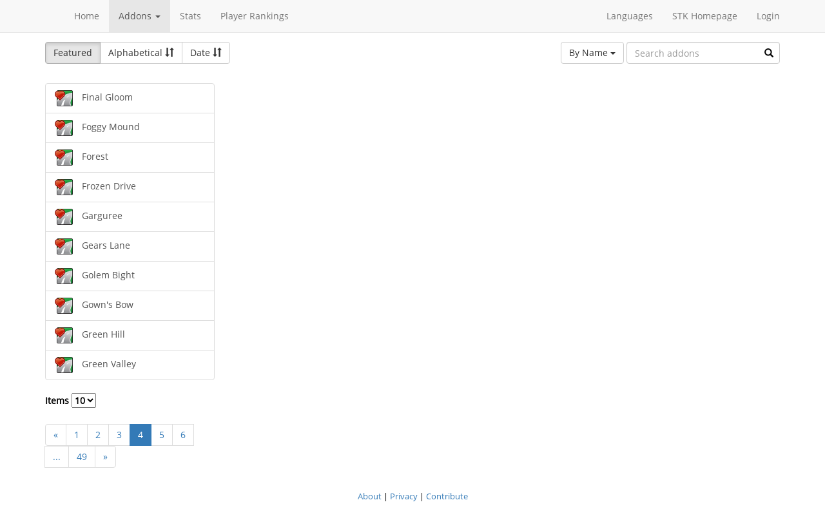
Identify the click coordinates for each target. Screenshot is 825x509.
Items (70, 400)
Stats (190, 16)
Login (768, 16)
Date (206, 52)
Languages (630, 16)
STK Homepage (704, 16)
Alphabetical (141, 52)
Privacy (404, 496)
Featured (72, 52)
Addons (139, 16)
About (370, 496)
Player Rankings (254, 16)
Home (86, 16)
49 (82, 456)
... (57, 456)
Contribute (447, 496)
